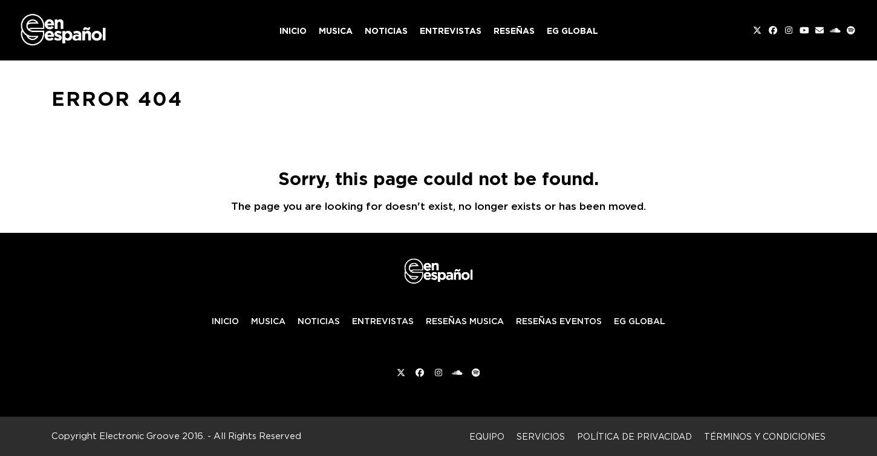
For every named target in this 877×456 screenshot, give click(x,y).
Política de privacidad (634, 436)
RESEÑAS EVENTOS (559, 321)
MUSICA (268, 321)
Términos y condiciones (765, 436)
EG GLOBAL (639, 321)
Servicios (541, 436)
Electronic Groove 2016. (152, 435)
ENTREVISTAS (383, 321)
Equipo (486, 436)
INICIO (225, 321)
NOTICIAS (319, 321)
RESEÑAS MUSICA (465, 321)
